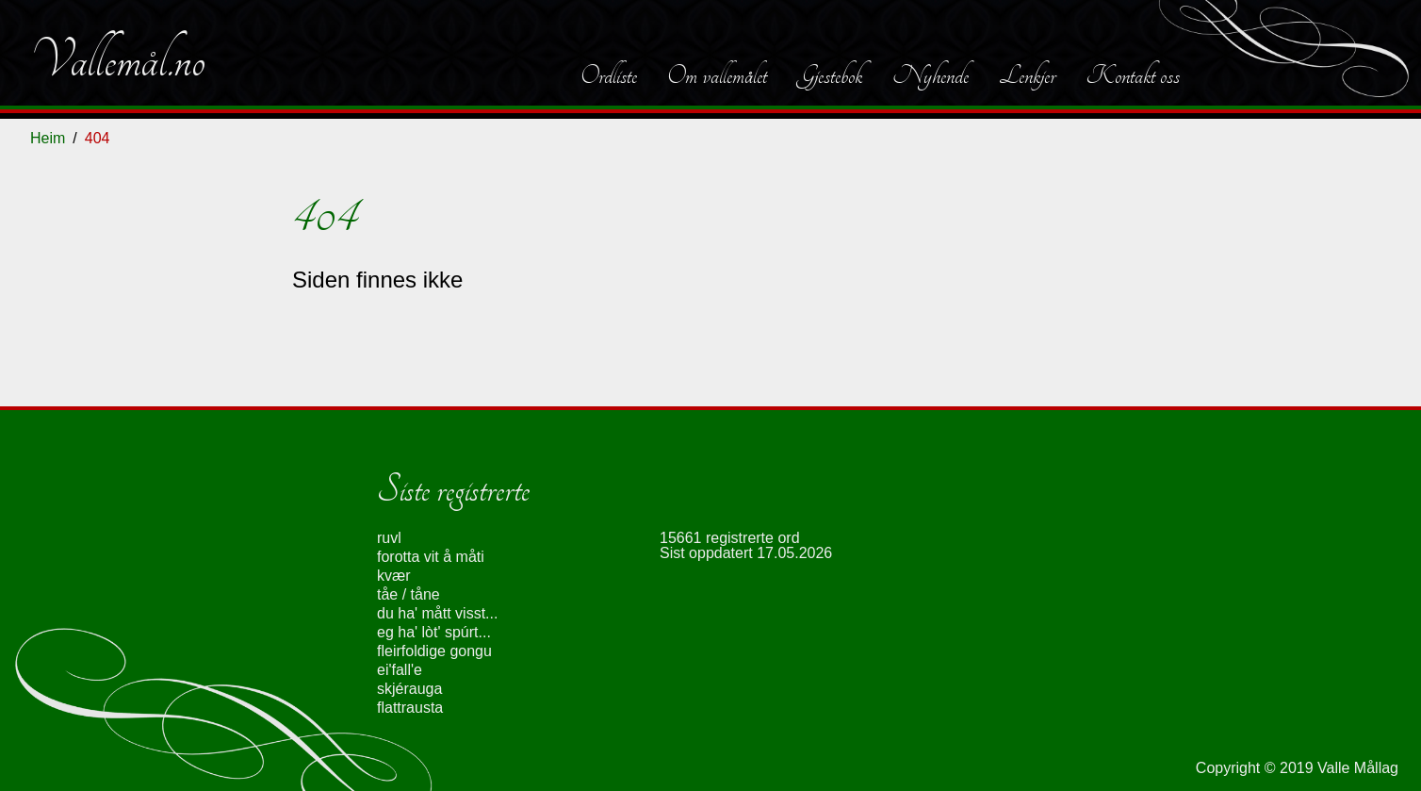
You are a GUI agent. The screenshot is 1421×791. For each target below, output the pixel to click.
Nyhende (930, 75)
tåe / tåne (408, 594)
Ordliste (608, 75)
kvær (394, 576)
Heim (47, 138)
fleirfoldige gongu (434, 651)
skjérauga (409, 689)
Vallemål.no (117, 60)
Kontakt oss (1133, 75)
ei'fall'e (399, 670)
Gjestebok (829, 75)
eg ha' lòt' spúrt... (434, 632)
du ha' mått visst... (437, 613)
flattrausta (410, 708)
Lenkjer (1027, 75)
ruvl (389, 538)
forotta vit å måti (430, 557)
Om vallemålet (717, 75)
